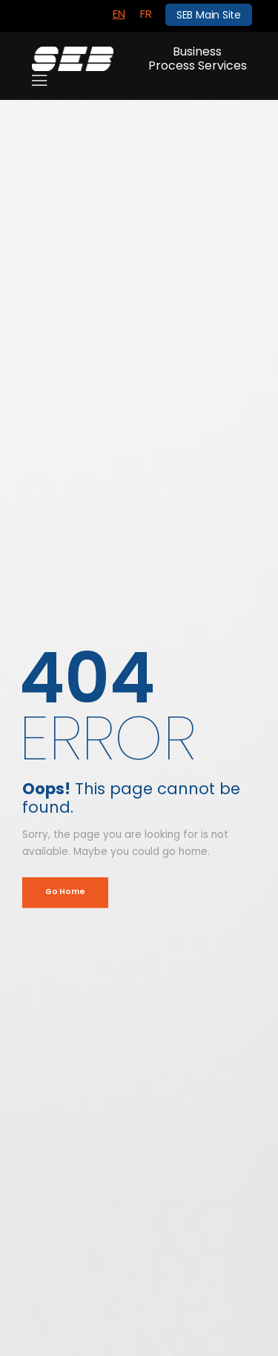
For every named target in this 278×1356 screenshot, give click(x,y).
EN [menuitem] (119, 13)
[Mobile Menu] (39, 80)
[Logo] (72, 59)
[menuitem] (119, 14)
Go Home (65, 892)
